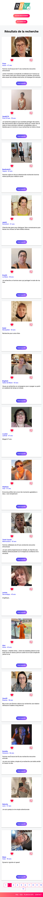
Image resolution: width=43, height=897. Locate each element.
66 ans (12, 753)
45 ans (13, 594)
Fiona (4, 63)
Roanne (4, 700)
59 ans (13, 118)
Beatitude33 (6, 169)
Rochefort (5, 224)
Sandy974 (5, 116)
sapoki (4, 222)
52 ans (13, 330)
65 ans (16, 383)
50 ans (11, 277)
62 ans (10, 171)
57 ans (9, 806)
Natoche (5, 804)
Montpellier (6, 330)
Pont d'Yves (6, 118)
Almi (3, 645)
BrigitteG (5, 381)
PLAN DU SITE (29, 895)
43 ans (14, 541)
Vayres (4, 171)
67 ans (9, 65)
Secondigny (6, 594)
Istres (4, 647)
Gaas (4, 859)
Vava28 (4, 698)
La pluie (5, 434)
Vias (3, 488)
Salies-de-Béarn (7, 383)
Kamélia (5, 751)
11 (23, 889)
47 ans (10, 436)
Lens (4, 806)
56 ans (9, 859)
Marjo (4, 857)
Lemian (4, 592)
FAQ (17, 895)
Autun (4, 65)
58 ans (10, 700)
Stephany (5, 487)
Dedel (4, 328)
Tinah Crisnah (7, 540)
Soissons (5, 753)
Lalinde (4, 436)
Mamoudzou (6, 541)
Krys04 (4, 275)
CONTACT (38, 895)
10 (41, 885)
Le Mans (5, 277)
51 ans (12, 224)
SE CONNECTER (21, 21)
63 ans (9, 647)
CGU (21, 895)
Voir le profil (21, 83)
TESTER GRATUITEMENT (21, 15)
